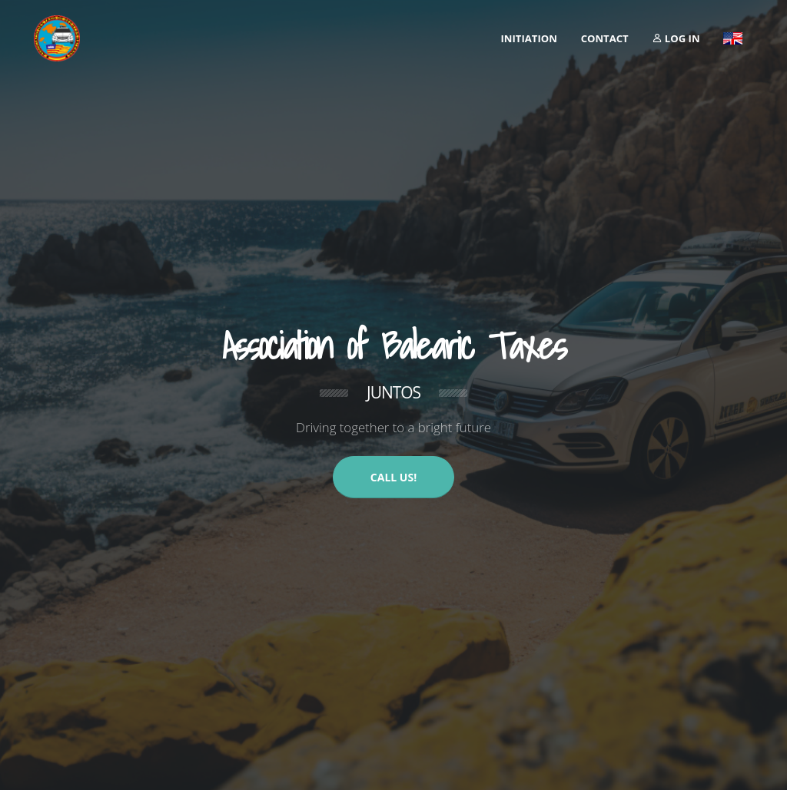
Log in (675, 38)
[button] (732, 38)
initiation (529, 38)
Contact (605, 38)
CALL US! (393, 477)
